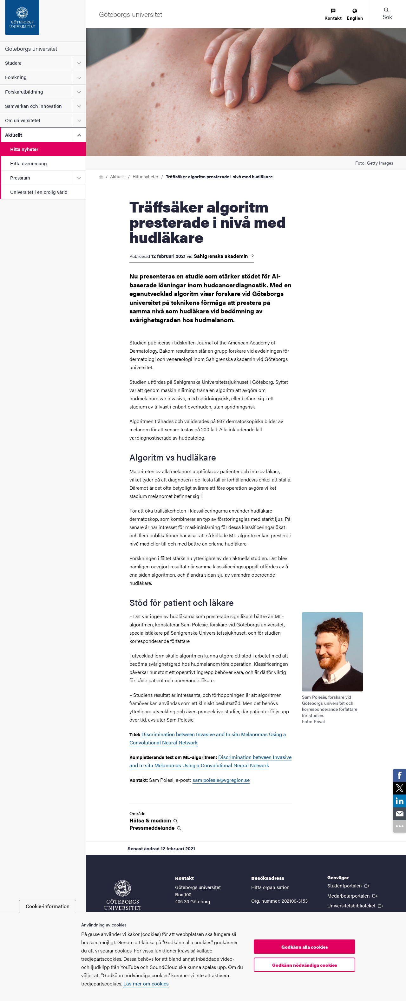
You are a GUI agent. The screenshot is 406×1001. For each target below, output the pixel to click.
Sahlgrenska (224, 256)
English (355, 15)
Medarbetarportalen (352, 895)
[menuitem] (333, 14)
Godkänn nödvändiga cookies (304, 965)
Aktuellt (13, 134)
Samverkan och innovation (33, 105)
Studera (13, 62)
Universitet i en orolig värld (39, 191)
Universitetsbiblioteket (355, 905)
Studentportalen (348, 885)
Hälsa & (153, 820)
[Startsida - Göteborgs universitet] (43, 20)
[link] (399, 775)
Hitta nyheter (24, 149)
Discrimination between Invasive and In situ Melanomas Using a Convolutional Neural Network (210, 761)
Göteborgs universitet (31, 48)
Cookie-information (47, 906)
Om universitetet (22, 120)
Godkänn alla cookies (304, 947)
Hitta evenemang (28, 163)
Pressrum (20, 177)
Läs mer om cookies (146, 983)
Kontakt (333, 15)
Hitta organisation (270, 887)
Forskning (16, 77)
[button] (387, 14)
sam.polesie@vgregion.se (221, 779)
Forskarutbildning (24, 91)
